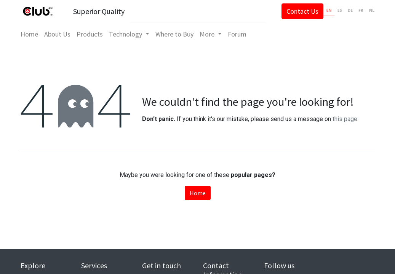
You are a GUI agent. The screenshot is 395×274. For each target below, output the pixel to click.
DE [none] (347, 10)
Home (198, 193)
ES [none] (337, 10)
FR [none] (358, 10)
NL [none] (369, 10)
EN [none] (326, 10)
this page (345, 119)
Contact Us (300, 11)
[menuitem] (32, 34)
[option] (337, 11)
